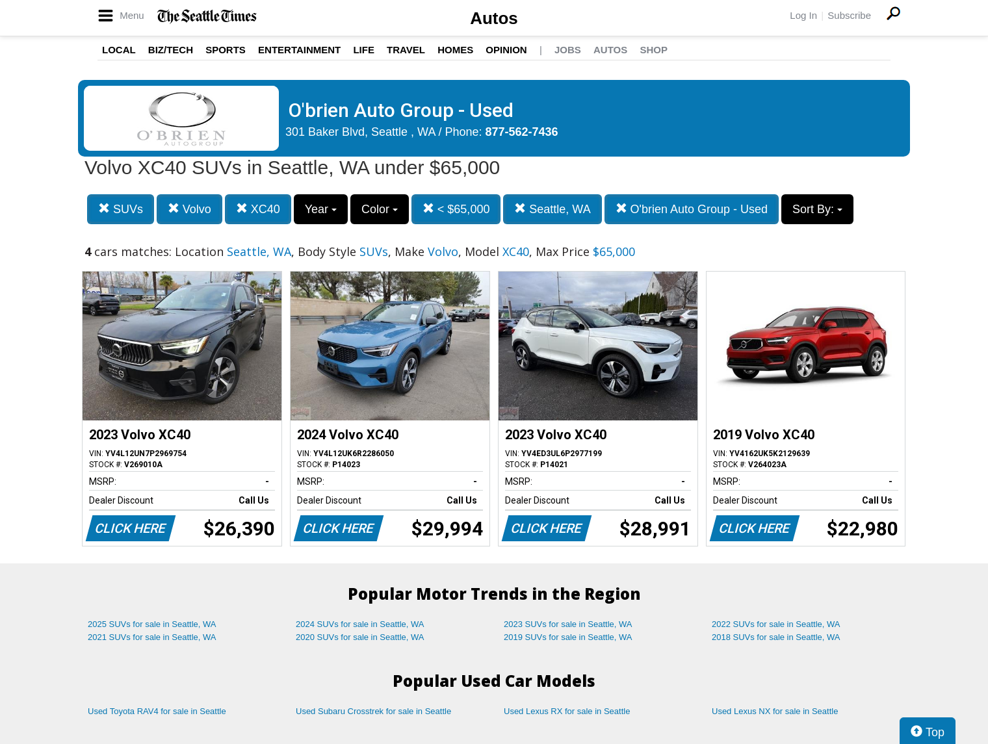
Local (119, 49)
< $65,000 (456, 209)
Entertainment (299, 49)
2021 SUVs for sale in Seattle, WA (152, 637)
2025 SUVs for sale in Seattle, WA (152, 624)
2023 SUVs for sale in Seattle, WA (568, 624)
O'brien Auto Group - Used (692, 209)
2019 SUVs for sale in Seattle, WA (568, 637)
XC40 (258, 209)
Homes (455, 49)
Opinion (506, 49)
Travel (406, 49)
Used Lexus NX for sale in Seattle (775, 711)
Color (379, 209)
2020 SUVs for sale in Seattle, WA (360, 637)
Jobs (567, 49)
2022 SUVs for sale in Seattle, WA (776, 624)
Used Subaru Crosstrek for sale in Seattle (373, 711)
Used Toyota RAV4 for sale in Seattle (157, 711)
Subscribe (849, 15)
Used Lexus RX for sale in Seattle (567, 711)
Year (321, 209)
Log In (803, 15)
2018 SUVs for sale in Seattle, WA (776, 637)
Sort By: (817, 209)
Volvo (189, 209)
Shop (654, 49)
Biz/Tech (170, 49)
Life (363, 49)
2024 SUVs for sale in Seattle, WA (360, 624)
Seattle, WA (552, 209)
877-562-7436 (522, 131)
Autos (494, 18)
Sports (225, 49)
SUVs (120, 209)
